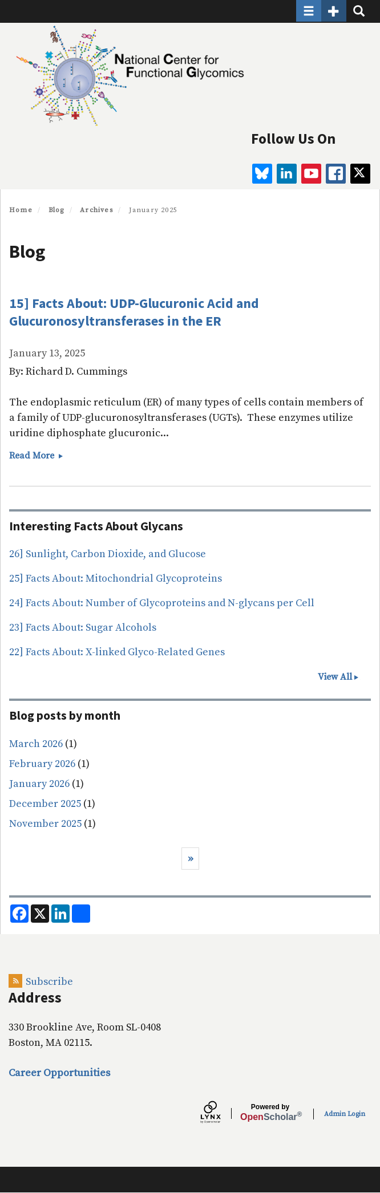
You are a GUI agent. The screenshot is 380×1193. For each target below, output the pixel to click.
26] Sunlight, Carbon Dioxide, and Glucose (107, 554)
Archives (96, 210)
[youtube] (311, 174)
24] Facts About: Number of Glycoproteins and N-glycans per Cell (161, 603)
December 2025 (45, 803)
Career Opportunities (59, 1073)
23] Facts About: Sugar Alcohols (82, 627)
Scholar (270, 1112)
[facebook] (336, 174)
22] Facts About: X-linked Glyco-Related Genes (117, 652)
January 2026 (39, 783)
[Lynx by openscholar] (220, 1114)
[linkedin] (287, 174)
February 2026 (42, 763)
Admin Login (344, 1114)
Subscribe (49, 981)
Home (21, 210)
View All (335, 677)
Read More (36, 455)
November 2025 (45, 823)
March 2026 (36, 743)
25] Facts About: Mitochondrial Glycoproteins (115, 578)
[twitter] (360, 174)
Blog (56, 210)
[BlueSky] (262, 174)
